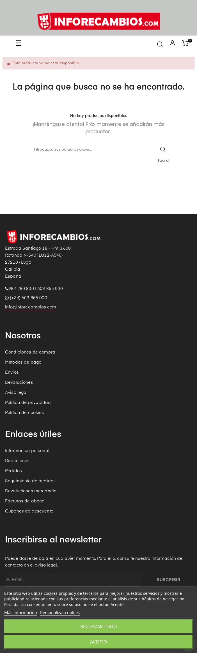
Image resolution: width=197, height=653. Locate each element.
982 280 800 (21, 289)
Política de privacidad (28, 403)
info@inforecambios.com (30, 307)
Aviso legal (16, 392)
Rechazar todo (98, 626)
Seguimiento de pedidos (30, 481)
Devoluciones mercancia (31, 491)
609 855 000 (50, 289)
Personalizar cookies (60, 612)
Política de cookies (24, 413)
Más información (20, 612)
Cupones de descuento (29, 511)
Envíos (12, 372)
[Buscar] (101, 149)
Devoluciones (19, 382)
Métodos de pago (23, 362)
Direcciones (17, 461)
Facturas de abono (24, 501)
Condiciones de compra (30, 352)
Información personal (27, 451)
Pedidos (13, 471)
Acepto (98, 642)
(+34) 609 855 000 (26, 298)
